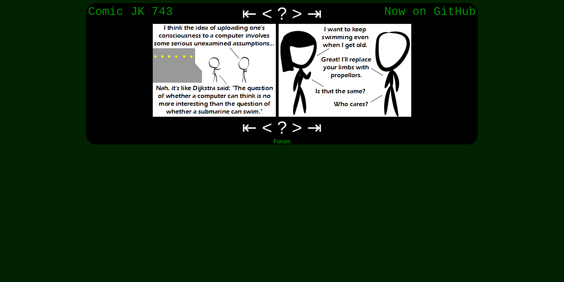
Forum (281, 141)
